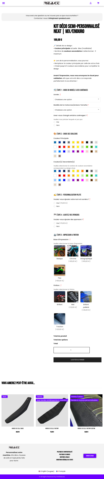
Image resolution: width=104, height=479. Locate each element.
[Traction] (60, 322)
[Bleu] (59, 151)
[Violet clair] (68, 151)
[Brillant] (60, 301)
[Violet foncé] (77, 151)
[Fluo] (60, 273)
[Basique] (60, 254)
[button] (3, 3)
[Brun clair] (96, 151)
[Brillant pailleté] (86, 301)
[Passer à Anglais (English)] (46, 471)
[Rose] (87, 151)
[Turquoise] (96, 146)
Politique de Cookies (64, 455)
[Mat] (73, 301)
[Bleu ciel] (55, 151)
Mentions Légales (64, 457)
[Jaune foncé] (73, 146)
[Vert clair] (82, 146)
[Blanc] (55, 146)
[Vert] (87, 146)
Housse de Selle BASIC (18, 428)
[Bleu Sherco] (59, 142)
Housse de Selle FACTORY (52, 428)
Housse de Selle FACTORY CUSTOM (86, 428)
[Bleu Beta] (55, 142)
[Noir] (87, 142)
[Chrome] (73, 254)
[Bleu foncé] (64, 151)
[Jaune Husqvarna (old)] (77, 142)
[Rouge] (64, 146)
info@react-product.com (59, 18)
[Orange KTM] (82, 142)
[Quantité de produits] (71, 350)
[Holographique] (86, 254)
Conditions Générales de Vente (64, 460)
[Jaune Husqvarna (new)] (73, 142)
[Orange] (68, 146)
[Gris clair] (96, 142)
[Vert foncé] (91, 146)
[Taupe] (59, 156)
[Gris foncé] (91, 142)
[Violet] (73, 151)
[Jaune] (77, 146)
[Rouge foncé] (59, 146)
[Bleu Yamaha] (64, 142)
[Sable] (55, 156)
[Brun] (91, 151)
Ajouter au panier (77, 360)
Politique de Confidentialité (64, 452)
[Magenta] (82, 151)
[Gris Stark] (68, 142)
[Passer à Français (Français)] (60, 471)
